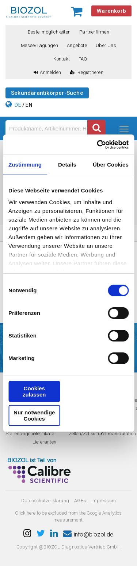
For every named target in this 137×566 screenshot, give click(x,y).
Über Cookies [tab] (111, 164)
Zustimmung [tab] (25, 164)
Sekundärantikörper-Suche (47, 93)
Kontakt (61, 59)
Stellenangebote (22, 433)
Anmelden (47, 72)
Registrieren (86, 72)
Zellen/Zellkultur (86, 433)
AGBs (80, 500)
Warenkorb (111, 11)
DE (18, 105)
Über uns (106, 45)
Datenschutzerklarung (45, 500)
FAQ (83, 59)
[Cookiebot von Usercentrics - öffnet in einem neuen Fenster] (97, 144)
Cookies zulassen (34, 391)
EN (29, 105)
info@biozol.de (88, 534)
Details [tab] (67, 164)
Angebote (77, 45)
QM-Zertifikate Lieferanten (44, 433)
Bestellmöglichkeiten (49, 32)
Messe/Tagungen (39, 45)
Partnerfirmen (94, 32)
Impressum (103, 500)
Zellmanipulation (118, 433)
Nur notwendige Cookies (34, 415)
